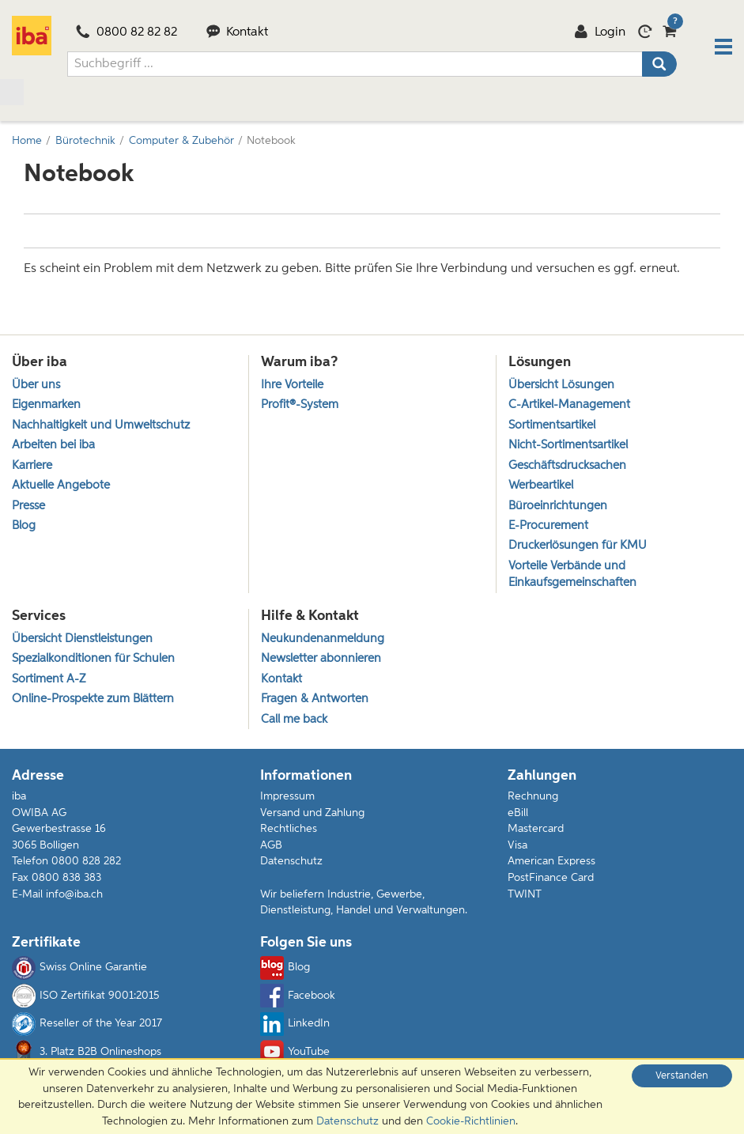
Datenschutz (291, 861)
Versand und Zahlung (312, 812)
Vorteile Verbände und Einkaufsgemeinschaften (572, 574)
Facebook (297, 995)
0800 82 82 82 (126, 32)
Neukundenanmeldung (322, 638)
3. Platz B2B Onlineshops (86, 1052)
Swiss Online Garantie (79, 968)
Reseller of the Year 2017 (87, 1024)
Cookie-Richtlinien (471, 1121)
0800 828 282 (86, 861)
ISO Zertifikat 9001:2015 (85, 995)
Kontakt (237, 32)
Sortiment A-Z (48, 679)
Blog (285, 968)
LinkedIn (295, 1024)
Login (599, 32)
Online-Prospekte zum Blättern (93, 699)
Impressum (287, 796)
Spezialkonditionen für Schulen (93, 658)
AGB (271, 845)
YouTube (295, 1052)
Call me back (294, 719)
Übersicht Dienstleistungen (82, 638)
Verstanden (681, 1076)
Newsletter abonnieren (321, 658)
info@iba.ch (74, 894)
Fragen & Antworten (314, 699)
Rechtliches (288, 828)
